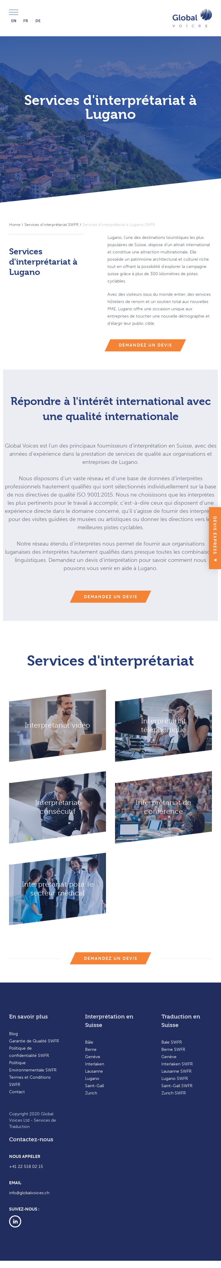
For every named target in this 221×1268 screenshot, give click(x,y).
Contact (17, 1091)
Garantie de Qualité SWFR (34, 1041)
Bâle (89, 1042)
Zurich (91, 1093)
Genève (92, 1056)
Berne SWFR (173, 1049)
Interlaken (94, 1064)
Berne (91, 1049)
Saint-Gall (94, 1085)
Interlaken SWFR (177, 1064)
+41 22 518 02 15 (26, 1166)
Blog (13, 1033)
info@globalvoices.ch (29, 1192)
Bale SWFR (171, 1042)
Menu (13, 12)
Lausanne (94, 1071)
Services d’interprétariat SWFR (51, 224)
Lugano (92, 1078)
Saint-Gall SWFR (177, 1085)
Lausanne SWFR (176, 1071)
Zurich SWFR (173, 1093)
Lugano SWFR (174, 1078)
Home (14, 224)
